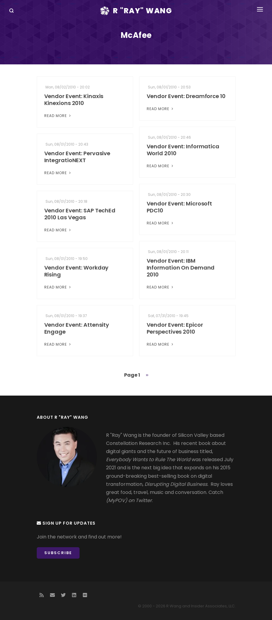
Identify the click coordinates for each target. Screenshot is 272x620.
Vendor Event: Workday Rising (76, 271)
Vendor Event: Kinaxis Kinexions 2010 (74, 99)
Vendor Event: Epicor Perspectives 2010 (175, 328)
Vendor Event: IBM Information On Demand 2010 (181, 267)
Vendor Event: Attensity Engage (76, 328)
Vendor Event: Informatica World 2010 (183, 150)
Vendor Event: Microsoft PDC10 (179, 207)
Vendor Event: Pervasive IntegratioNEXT (77, 157)
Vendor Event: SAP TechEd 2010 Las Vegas (80, 214)
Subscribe (58, 553)
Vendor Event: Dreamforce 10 (186, 96)
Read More (58, 115)
